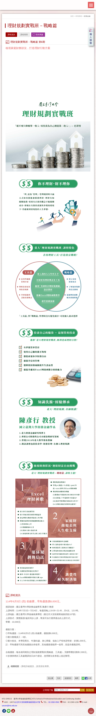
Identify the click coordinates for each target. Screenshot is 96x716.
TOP (58, 678)
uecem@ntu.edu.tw (9, 706)
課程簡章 (24, 34)
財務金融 (87, 16)
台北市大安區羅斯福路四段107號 (27, 702)
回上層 (50, 678)
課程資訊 (11, 34)
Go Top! (91, 711)
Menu (91, 5)
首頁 (72, 16)
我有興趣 (39, 34)
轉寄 (76, 678)
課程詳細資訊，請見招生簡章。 (31, 666)
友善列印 (67, 678)
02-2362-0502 (53, 702)
